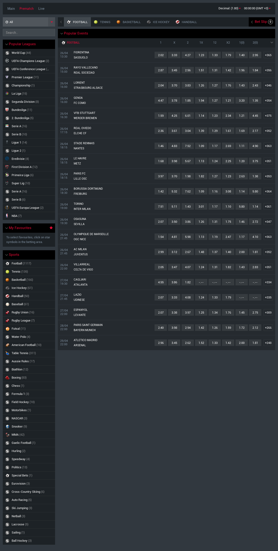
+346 (268, 85)
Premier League (22, 77)
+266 (268, 327)
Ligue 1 (16, 142)
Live (41, 8)
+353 (268, 176)
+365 (268, 55)
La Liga (16, 93)
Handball (29, 296)
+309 (268, 312)
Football (29, 263)
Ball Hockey (29, 540)
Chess (29, 385)
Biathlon (29, 369)
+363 (268, 146)
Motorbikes (29, 410)
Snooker (29, 426)
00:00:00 (257, 8)
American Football (29, 344)
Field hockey (29, 402)
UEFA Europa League (24, 207)
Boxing (29, 377)
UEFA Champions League (27, 61)
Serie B (16, 134)
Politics (29, 467)
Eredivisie (17, 159)
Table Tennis (29, 353)
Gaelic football (29, 442)
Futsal (29, 328)
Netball (29, 516)
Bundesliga (18, 110)
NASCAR (29, 418)
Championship (20, 85)
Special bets (29, 475)
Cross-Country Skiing (29, 491)
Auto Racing (29, 499)
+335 (268, 297)
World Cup (18, 53)
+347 (268, 221)
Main (11, 8)
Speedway (29, 459)
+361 (268, 206)
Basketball (29, 279)
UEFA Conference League (27, 69)
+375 (268, 115)
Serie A (16, 126)
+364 (268, 191)
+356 (268, 70)
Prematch (27, 8)
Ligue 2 (15, 150)
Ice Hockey (29, 287)
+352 (268, 131)
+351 (268, 161)
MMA (29, 434)
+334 (268, 282)
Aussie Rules (29, 361)
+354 (268, 100)
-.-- (201, 282)
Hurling (29, 450)
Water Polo (29, 336)
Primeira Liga (19, 175)
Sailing (29, 532)
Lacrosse (29, 524)
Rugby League (29, 320)
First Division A (21, 167)
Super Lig (17, 183)
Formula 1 (29, 393)
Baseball (29, 304)
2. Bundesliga (19, 118)
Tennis (29, 271)
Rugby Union (29, 312)
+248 (268, 343)
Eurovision (29, 483)
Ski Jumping (29, 508)
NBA (13, 216)
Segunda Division (22, 101)
